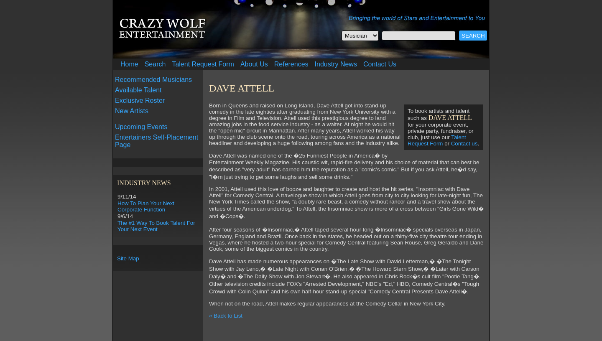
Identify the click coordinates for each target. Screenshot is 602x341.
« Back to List (225, 316)
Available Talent (138, 90)
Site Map (128, 258)
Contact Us (379, 64)
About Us (254, 64)
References (291, 64)
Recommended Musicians (153, 79)
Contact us (464, 143)
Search (155, 64)
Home (129, 64)
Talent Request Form (203, 64)
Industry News (336, 64)
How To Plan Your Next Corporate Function (145, 206)
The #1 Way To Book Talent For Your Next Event (156, 226)
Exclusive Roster (140, 100)
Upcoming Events (141, 126)
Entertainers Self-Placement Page (156, 141)
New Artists (131, 111)
